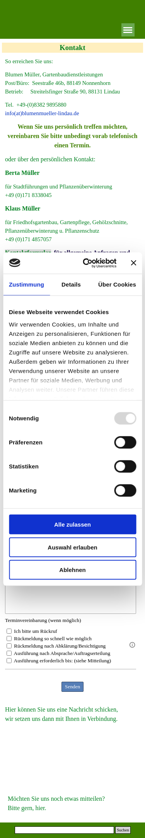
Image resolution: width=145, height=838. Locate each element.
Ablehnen (72, 570)
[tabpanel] (72, 61)
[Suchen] (64, 830)
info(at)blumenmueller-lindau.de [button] (42, 113)
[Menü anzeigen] (128, 29)
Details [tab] (71, 284)
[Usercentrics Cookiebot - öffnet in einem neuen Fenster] (86, 263)
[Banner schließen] (133, 263)
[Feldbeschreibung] (132, 645)
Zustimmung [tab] (26, 284)
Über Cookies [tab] (117, 284)
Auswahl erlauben (72, 547)
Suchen (123, 830)
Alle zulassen (72, 524)
